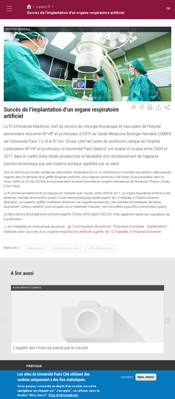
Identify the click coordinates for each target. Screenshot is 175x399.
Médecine (34, 241)
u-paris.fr (42, 9)
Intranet (31, 367)
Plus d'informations (63, 395)
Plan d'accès (34, 363)
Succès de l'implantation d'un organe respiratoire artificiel (94, 9)
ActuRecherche (61, 241)
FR (168, 8)
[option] (87, 311)
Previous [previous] (7, 311)
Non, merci (146, 377)
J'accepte (126, 377)
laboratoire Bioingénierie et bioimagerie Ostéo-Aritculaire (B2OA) (52, 214)
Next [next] (168, 311)
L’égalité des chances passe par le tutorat (46, 340)
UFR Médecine (91, 241)
